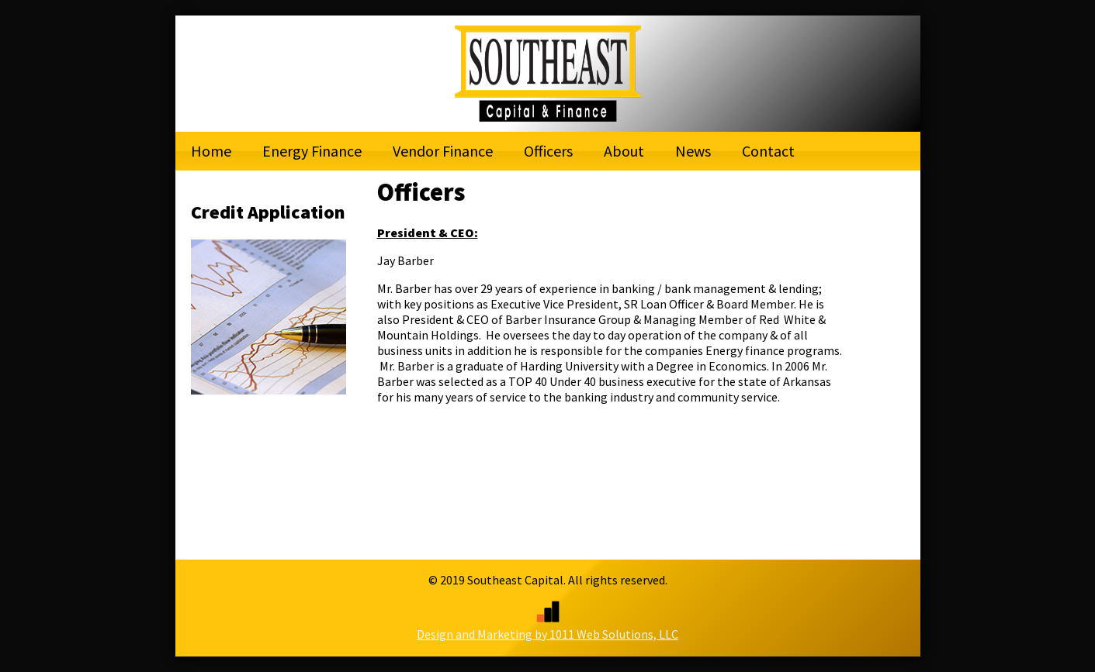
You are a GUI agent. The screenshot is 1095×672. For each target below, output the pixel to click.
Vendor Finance (443, 150)
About (624, 150)
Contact (768, 150)
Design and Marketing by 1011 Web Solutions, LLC (547, 626)
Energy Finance (312, 150)
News (693, 150)
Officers (548, 150)
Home (211, 150)
